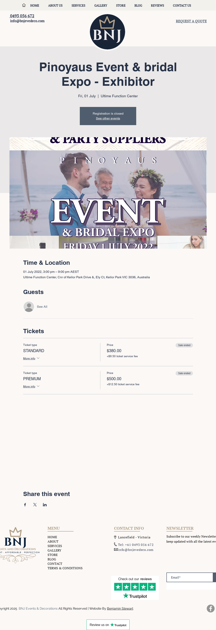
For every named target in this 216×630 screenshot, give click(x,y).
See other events (108, 118)
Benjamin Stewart (120, 608)
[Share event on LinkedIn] (45, 504)
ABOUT (53, 541)
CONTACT (55, 563)
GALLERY (54, 550)
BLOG (52, 559)
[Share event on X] (35, 504)
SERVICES (55, 546)
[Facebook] (211, 608)
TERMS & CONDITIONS (65, 568)
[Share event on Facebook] (25, 504)
